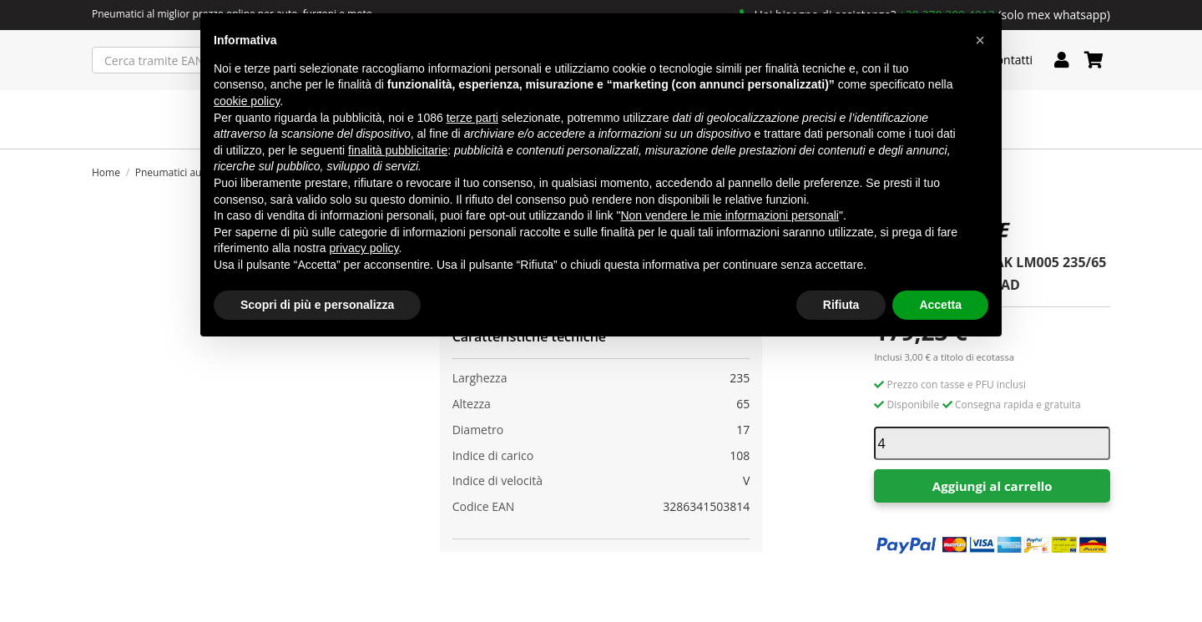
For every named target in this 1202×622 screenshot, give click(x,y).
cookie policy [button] (247, 101)
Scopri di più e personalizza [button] (317, 304)
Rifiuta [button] (841, 304)
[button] (980, 40)
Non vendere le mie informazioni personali (729, 215)
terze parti (472, 117)
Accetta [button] (940, 304)
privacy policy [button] (364, 248)
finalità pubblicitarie (397, 150)
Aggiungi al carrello (992, 486)
